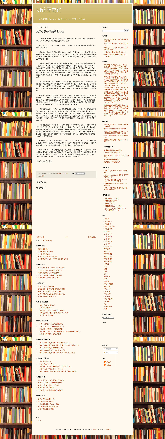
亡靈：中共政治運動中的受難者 (48, 385)
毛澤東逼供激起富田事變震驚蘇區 (49, 273)
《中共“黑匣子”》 (110, 203)
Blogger (108, 429)
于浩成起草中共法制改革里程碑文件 (50, 275)
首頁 (66, 237)
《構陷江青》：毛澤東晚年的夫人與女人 (51, 310)
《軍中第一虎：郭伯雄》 (46, 315)
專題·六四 (107, 289)
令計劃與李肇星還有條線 (46, 401)
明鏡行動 (107, 276)
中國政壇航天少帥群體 (111, 159)
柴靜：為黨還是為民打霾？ (47, 409)
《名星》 (107, 219)
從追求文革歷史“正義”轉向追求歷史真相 (51, 268)
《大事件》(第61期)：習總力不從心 (49, 334)
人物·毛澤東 (108, 234)
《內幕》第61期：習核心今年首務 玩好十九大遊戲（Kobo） (57, 371)
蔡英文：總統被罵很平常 (112, 153)
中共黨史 (107, 249)
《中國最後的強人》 (44, 361)
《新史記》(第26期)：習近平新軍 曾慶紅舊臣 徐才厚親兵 (56, 353)
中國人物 (107, 251)
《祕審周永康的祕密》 (45, 308)
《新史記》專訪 (109, 226)
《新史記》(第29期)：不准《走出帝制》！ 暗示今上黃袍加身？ (58, 345)
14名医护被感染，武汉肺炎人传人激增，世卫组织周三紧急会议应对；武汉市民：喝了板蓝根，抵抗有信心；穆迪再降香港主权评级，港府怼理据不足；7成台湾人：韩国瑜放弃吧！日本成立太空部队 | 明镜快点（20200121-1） (116, 97)
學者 (105, 309)
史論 (105, 271)
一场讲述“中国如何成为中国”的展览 (49, 291)
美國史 (106, 281)
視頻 (105, 304)
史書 (105, 269)
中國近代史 (108, 256)
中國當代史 (108, 261)
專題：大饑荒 (108, 284)
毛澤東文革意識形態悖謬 (46, 387)
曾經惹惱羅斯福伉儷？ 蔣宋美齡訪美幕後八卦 (53, 259)
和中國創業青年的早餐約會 (113, 150)
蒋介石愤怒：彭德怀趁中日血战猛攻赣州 (51, 289)
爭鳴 (105, 279)
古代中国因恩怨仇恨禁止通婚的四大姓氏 (51, 294)
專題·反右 (107, 291)
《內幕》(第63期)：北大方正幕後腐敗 (50, 324)
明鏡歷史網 (48, 10)
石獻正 (108, 365)
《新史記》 (108, 224)
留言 (106, 352)
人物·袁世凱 (108, 241)
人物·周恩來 (108, 236)
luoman (95, 429)
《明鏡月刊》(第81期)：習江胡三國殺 (50, 329)
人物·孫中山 (108, 239)
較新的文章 (40, 237)
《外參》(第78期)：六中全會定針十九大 (51, 326)
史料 (105, 266)
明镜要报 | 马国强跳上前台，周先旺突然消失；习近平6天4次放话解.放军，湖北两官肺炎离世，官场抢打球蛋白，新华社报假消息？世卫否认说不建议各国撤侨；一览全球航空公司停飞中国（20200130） (116, 81)
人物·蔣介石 (108, 246)
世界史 (43, 176)
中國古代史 (108, 254)
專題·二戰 (107, 286)
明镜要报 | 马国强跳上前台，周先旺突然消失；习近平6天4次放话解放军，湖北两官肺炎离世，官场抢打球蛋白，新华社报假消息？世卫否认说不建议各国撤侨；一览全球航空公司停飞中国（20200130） (116, 69)
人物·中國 (107, 231)
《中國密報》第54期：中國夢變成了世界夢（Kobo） (55, 366)
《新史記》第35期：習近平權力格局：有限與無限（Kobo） (115, 209)
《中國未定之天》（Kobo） (47, 364)
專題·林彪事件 (109, 299)
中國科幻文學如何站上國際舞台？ (115, 52)
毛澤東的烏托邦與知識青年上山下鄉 (50, 383)
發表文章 (107, 349)
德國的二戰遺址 (43, 249)
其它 (105, 274)
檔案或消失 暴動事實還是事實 (48, 256)
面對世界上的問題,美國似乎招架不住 (50, 270)
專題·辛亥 (107, 296)
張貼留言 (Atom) (46, 240)
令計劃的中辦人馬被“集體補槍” (48, 406)
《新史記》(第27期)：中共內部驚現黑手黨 (52, 350)
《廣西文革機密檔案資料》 (47, 305)
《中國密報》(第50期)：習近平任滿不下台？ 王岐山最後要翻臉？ (59, 331)
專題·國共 (107, 301)
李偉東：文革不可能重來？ (47, 286)
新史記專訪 (108, 306)
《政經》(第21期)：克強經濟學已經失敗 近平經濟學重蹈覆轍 (115, 180)
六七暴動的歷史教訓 (44, 254)
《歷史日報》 (108, 229)
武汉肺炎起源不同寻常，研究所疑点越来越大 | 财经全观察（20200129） (116, 88)
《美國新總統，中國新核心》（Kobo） (50, 369)
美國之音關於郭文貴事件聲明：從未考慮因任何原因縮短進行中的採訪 (116, 132)
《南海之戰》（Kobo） (111, 198)
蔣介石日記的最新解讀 (45, 251)
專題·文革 (107, 294)
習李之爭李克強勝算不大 (46, 399)
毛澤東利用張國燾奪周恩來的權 (48, 278)
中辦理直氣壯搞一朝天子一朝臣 (48, 404)
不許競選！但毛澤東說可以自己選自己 (50, 390)
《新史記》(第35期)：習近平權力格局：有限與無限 (54, 343)
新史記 (108, 362)
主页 (39, 421)
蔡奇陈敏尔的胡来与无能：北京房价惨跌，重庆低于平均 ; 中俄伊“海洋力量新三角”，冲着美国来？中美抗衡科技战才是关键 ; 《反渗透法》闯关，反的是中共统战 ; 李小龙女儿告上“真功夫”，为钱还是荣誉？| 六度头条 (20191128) (116, 110)
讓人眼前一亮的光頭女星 (112, 162)
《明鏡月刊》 (108, 221)
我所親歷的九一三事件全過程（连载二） (51, 380)
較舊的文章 (92, 237)
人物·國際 (107, 244)
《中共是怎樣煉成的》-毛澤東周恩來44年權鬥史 (54, 313)
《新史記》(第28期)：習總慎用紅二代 (50, 348)
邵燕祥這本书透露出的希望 (47, 296)
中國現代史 (108, 259)
